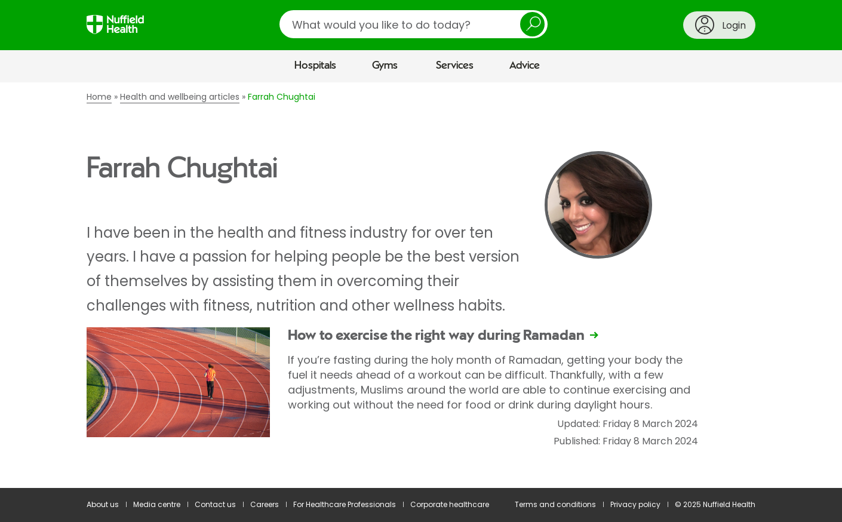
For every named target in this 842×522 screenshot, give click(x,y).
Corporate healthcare (449, 504)
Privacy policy (635, 504)
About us (103, 504)
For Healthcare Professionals (344, 504)
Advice (524, 65)
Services (455, 65)
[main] (421, 285)
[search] (413, 24)
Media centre (156, 504)
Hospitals (315, 65)
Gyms (385, 65)
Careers (264, 504)
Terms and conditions (555, 504)
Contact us (215, 504)
